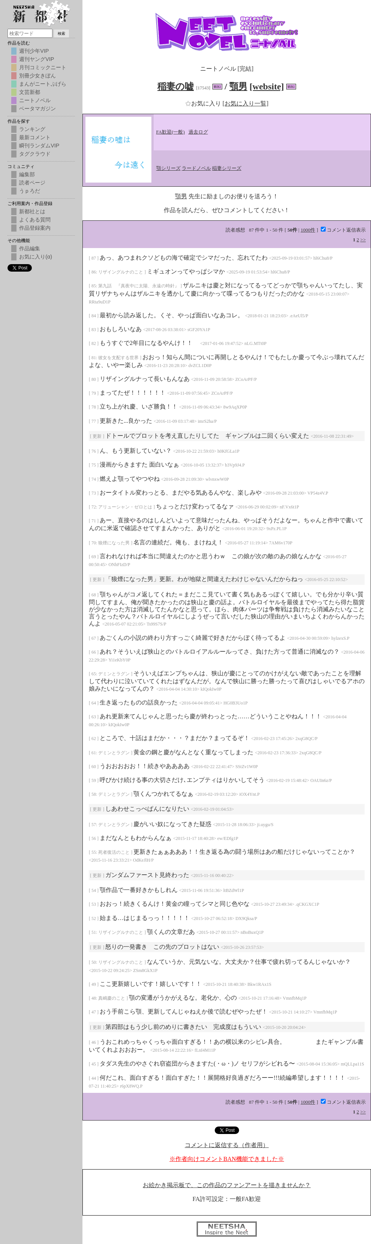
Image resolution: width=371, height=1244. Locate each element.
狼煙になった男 (114, 542)
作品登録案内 (35, 228)
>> (363, 239)
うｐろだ (29, 191)
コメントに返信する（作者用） (227, 1145)
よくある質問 (35, 220)
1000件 (308, 230)
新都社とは (32, 211)
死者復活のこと (114, 852)
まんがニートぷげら (42, 84)
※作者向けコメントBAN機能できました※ (226, 1159)
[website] (267, 86)
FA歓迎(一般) (170, 132)
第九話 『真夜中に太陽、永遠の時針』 (139, 285)
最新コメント (35, 137)
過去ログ (198, 132)
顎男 (238, 86)
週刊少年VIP (34, 51)
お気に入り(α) (35, 257)
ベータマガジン (37, 108)
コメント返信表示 (343, 230)
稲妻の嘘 (175, 86)
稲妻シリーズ (226, 168)
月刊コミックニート (42, 67)
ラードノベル (196, 168)
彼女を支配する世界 (119, 357)
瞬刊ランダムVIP (39, 146)
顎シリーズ (168, 168)
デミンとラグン (114, 673)
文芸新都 (29, 92)
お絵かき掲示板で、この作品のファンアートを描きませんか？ (227, 1185)
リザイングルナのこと (121, 272)
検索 (61, 33)
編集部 (27, 174)
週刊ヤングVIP (36, 59)
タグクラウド (35, 154)
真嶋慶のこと (112, 998)
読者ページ (32, 183)
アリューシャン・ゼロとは (125, 507)
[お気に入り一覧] (246, 103)
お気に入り (204, 103)
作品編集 (29, 248)
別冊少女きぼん (37, 76)
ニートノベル (35, 100)
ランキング (32, 129)
